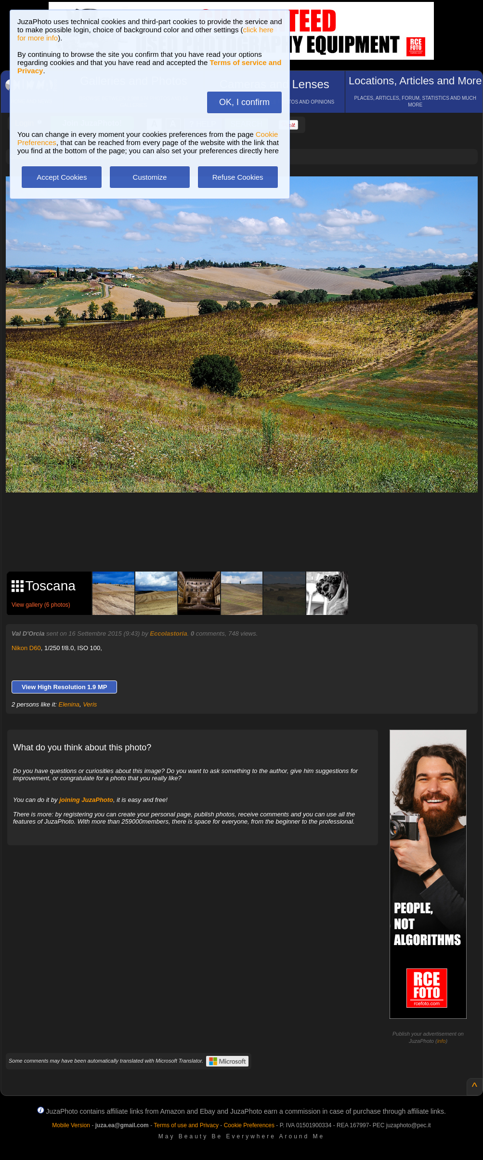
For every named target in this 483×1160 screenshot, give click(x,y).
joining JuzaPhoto (86, 799)
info (441, 1041)
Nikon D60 (26, 648)
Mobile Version (71, 1125)
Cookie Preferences (249, 1125)
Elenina (69, 704)
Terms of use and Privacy (186, 1125)
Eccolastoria (168, 633)
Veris (90, 704)
